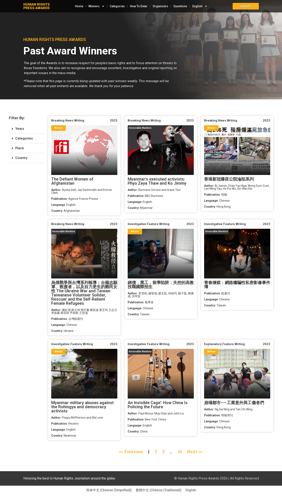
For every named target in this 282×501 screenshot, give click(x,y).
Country (21, 158)
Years (19, 129)
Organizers (159, 6)
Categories (116, 6)
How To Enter (138, 6)
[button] (26, 129)
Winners (96, 6)
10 (180, 451)
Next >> (194, 451)
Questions (179, 6)
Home (78, 6)
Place (19, 148)
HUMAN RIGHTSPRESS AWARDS (36, 6)
